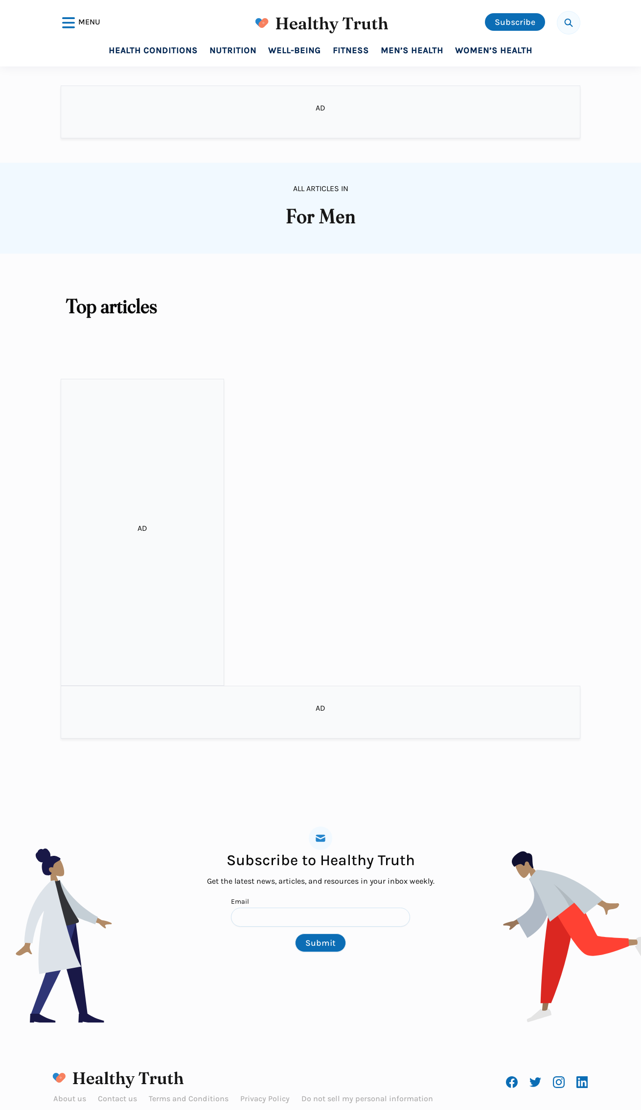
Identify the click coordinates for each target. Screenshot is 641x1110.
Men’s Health (412, 50)
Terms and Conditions (189, 1098)
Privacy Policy (265, 1098)
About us (69, 1098)
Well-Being (294, 50)
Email (320, 912)
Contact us (117, 1098)
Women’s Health (493, 50)
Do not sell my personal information (367, 1098)
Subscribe (515, 22)
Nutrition (232, 50)
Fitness (351, 50)
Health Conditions (153, 50)
